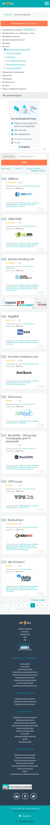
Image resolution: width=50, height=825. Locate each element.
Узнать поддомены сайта (25, 731)
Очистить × (30, 29)
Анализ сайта (25, 664)
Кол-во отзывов (34, 169)
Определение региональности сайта (25, 725)
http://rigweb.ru (29, 324)
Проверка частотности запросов (25, 717)
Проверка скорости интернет (25, 755)
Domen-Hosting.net (21, 259)
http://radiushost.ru (30, 527)
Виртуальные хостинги (16, 64)
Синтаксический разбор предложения (25, 774)
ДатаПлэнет (16, 562)
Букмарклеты (25, 634)
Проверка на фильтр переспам (25, 701)
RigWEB (13, 316)
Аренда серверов (14, 53)
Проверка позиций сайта (25, 720)
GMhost (13, 179)
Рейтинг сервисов (25, 629)
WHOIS (25, 739)
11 (33, 605)
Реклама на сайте (25, 821)
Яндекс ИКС (25, 733)
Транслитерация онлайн (25, 763)
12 (37, 605)
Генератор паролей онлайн (25, 757)
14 (47, 605)
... (7, 605)
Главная (7, 15)
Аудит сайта (25, 666)
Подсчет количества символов (25, 760)
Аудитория (6, 169)
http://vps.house (29, 489)
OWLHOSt (15, 219)
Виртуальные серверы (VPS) (18, 50)
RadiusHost (15, 520)
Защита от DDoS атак (20, 507)
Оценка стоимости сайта (25, 728)
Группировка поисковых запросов (25, 675)
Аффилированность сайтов (25, 699)
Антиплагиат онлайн (25, 669)
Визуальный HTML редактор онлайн (25, 766)
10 (28, 605)
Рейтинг (19, 169)
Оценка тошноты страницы (25, 677)
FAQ (25, 637)
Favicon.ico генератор (25, 768)
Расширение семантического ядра (25, 672)
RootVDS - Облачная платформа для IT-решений (21, 438)
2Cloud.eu (15, 397)
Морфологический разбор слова (25, 685)
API (25, 639)
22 (18, 609)
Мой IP (25, 771)
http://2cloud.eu (29, 404)
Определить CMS (25, 742)
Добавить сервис (38, 170)
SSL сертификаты (14, 68)
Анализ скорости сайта (25, 683)
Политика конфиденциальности (25, 811)
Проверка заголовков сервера (25, 680)
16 (8, 609)
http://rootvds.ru (29, 449)
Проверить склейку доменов (25, 736)
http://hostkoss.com (30, 364)
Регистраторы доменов (16, 61)
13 (42, 605)
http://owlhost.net (30, 226)
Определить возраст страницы (25, 723)
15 (3, 609)
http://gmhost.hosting (31, 186)
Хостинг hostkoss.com (23, 356)
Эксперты (24, 631)
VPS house (15, 481)
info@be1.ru (25, 816)
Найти (24, 162)
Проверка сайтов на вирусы (25, 704)
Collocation (11, 57)
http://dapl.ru (28, 569)
